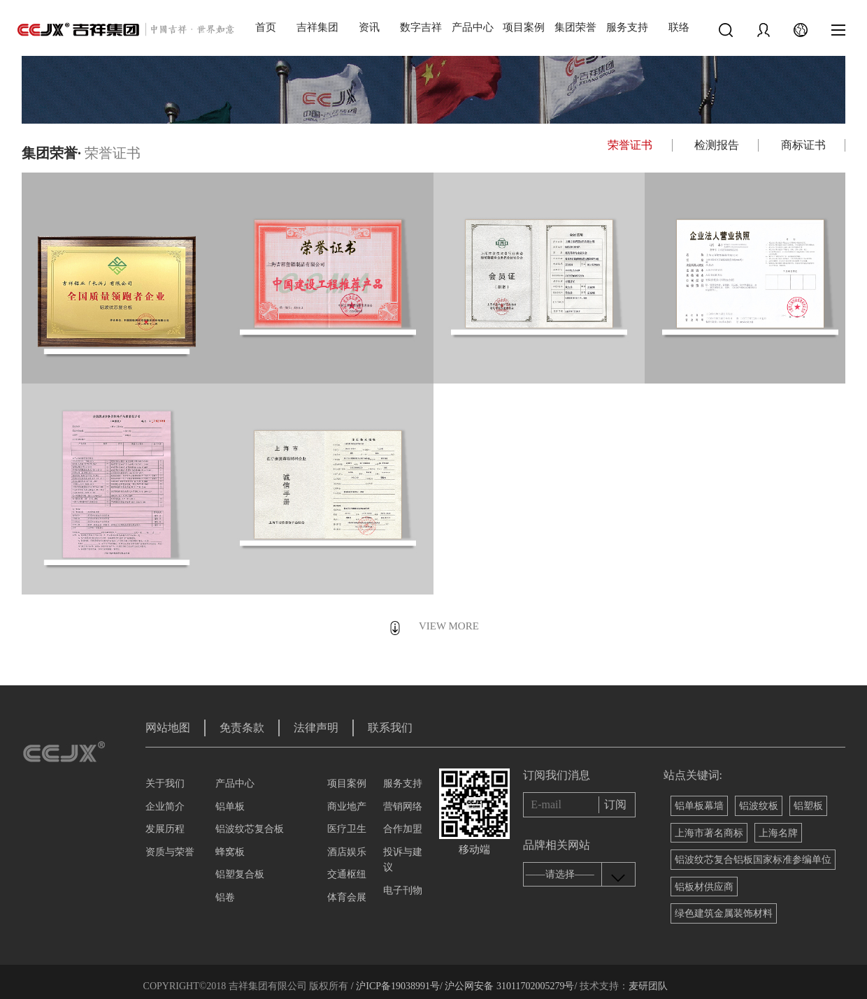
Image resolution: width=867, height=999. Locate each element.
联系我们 (390, 728)
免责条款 (242, 728)
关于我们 (165, 783)
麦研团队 (648, 986)
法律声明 (316, 728)
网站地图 (167, 728)
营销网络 (402, 806)
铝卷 (225, 897)
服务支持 (627, 27)
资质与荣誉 (169, 852)
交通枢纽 (346, 874)
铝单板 (230, 806)
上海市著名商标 (709, 833)
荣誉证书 (630, 145)
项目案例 (524, 27)
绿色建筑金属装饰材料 (724, 913)
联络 (678, 27)
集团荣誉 (575, 27)
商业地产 (346, 806)
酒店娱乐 (346, 852)
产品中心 (473, 27)
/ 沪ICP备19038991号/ (397, 986)
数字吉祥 (421, 27)
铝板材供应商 (704, 887)
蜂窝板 (230, 852)
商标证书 (803, 145)
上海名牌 (778, 833)
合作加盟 (402, 829)
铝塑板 (808, 806)
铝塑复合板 (239, 874)
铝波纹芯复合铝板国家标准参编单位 (753, 859)
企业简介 (165, 806)
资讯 (369, 27)
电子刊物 (402, 890)
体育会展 (346, 897)
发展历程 (165, 829)
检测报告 (716, 145)
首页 (265, 27)
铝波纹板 (758, 806)
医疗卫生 (346, 829)
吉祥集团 (317, 27)
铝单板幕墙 (699, 806)
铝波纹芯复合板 (249, 829)
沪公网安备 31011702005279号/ (510, 986)
